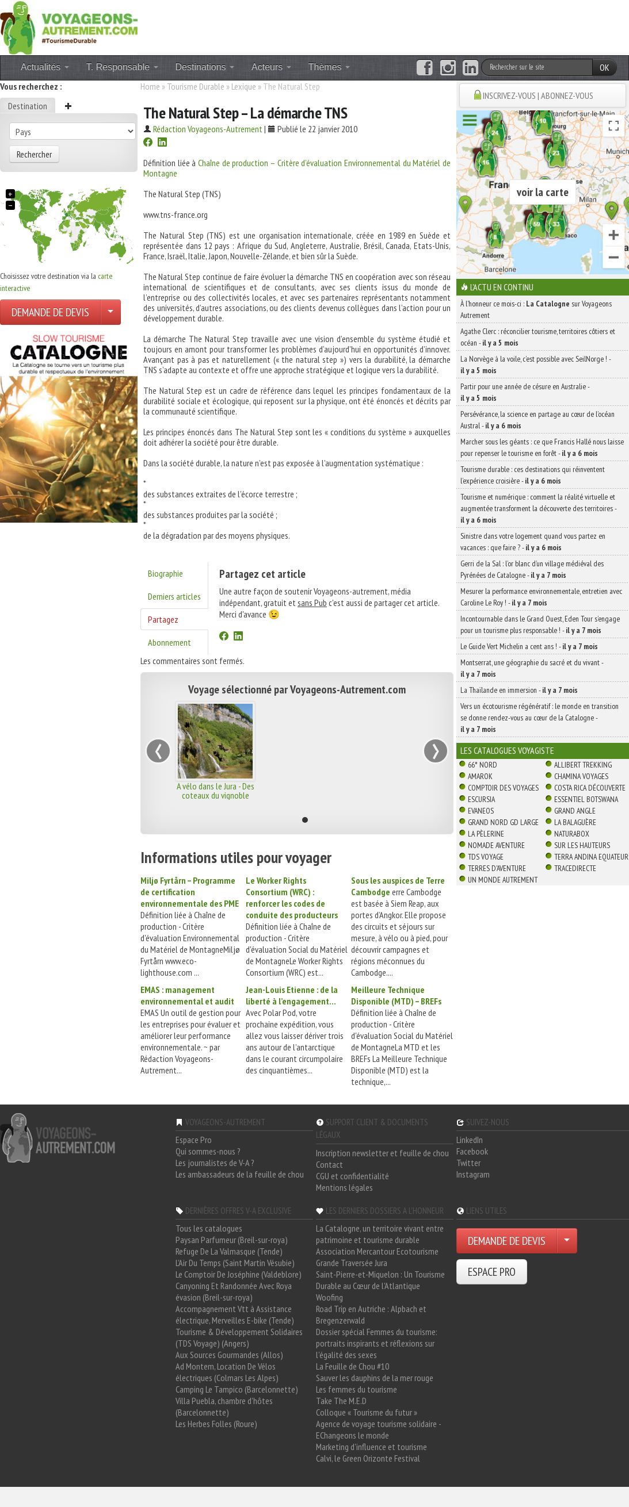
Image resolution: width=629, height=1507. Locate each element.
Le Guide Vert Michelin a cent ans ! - (529, 646)
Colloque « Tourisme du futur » (366, 1412)
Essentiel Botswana (586, 799)
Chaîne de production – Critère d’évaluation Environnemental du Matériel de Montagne (297, 168)
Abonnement (169, 642)
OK (604, 67)
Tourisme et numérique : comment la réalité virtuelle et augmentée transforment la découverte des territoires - (538, 508)
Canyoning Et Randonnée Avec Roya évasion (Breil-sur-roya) (234, 1291)
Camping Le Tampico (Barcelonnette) (237, 1389)
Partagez (163, 619)
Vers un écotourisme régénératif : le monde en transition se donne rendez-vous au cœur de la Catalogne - (539, 717)
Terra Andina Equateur (591, 857)
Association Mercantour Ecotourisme (377, 1251)
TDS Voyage (486, 857)
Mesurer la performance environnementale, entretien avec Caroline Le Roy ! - (541, 597)
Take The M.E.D (341, 1400)
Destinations (205, 67)
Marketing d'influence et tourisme (371, 1446)
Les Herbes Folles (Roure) (216, 1423)
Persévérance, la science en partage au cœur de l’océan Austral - (537, 420)
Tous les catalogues (209, 1228)
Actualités (45, 67)
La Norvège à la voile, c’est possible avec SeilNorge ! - (535, 364)
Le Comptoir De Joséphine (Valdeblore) (239, 1274)
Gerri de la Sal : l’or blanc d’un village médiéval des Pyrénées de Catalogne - (532, 569)
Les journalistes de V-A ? (215, 1162)
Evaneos (481, 811)
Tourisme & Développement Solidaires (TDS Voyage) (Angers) (239, 1337)
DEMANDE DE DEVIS (50, 312)
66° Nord (482, 765)
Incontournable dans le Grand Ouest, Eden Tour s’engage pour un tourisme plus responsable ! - (540, 624)
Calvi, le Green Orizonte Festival (368, 1458)
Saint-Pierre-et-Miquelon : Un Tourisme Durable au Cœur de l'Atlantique (380, 1279)
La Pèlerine (486, 834)
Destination (27, 106)
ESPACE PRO (492, 1271)
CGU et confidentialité (352, 1176)
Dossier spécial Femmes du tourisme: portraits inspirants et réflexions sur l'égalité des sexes (376, 1343)
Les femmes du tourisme (356, 1389)
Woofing (329, 1297)
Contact (329, 1164)
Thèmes (329, 67)
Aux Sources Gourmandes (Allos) (229, 1354)
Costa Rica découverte (590, 788)
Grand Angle (575, 811)
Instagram (473, 1174)
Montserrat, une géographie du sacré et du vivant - (531, 668)
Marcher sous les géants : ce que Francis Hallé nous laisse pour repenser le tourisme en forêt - (542, 447)
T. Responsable (122, 67)
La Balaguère (575, 822)
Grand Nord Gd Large (503, 822)
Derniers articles (174, 596)
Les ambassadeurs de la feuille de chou (240, 1174)
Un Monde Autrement (502, 880)
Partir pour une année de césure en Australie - (524, 392)
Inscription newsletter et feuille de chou (382, 1153)
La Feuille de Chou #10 (352, 1366)
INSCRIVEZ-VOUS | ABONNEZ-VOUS (538, 95)
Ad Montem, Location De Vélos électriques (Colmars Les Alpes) (227, 1371)
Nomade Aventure (496, 845)
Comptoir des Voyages (503, 788)
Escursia (481, 799)
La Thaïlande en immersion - (519, 690)
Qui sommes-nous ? (208, 1151)
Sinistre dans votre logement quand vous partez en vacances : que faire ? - (532, 542)
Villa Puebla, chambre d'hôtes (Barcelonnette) (224, 1406)
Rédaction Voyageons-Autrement (207, 129)
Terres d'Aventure (497, 868)
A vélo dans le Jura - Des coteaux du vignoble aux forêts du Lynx (215, 795)
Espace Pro (194, 1139)
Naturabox (571, 834)
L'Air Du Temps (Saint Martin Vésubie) (235, 1262)
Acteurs (271, 67)
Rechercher (34, 154)
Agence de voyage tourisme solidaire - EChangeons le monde (378, 1429)
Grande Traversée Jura (351, 1262)
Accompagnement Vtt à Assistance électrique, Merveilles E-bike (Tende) (235, 1314)
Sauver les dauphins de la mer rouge (374, 1377)
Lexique (243, 86)
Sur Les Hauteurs (582, 845)
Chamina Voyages (581, 776)
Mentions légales (344, 1187)
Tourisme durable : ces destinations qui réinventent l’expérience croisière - (532, 475)
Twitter (468, 1162)
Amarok (480, 776)
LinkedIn (469, 1139)
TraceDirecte (575, 868)
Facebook (472, 1151)
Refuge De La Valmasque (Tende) (229, 1251)
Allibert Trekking (583, 765)
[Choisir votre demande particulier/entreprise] (110, 312)
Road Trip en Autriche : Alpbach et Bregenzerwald (371, 1314)
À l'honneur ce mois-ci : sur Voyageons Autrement (536, 309)
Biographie (165, 573)
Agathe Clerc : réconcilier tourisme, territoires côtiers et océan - (537, 337)
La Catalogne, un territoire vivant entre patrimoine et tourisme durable (380, 1233)
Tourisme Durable (195, 86)
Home (150, 86)
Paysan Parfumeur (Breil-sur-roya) (232, 1239)
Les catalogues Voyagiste (507, 750)
